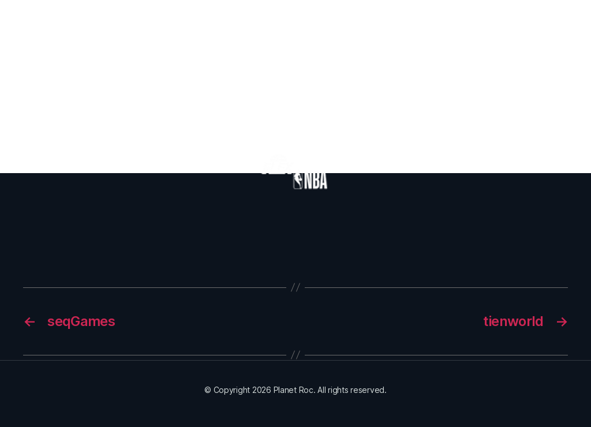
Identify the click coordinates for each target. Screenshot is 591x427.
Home (165, 28)
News (484, 28)
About (208, 28)
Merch (308, 28)
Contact (533, 28)
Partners (436, 28)
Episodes (260, 28)
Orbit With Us (369, 28)
